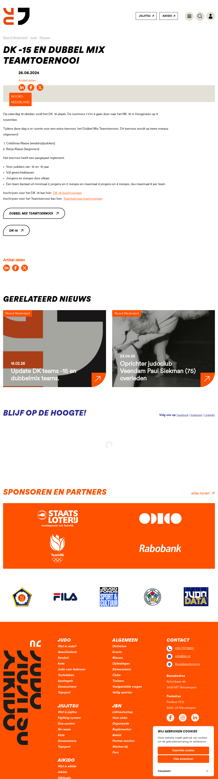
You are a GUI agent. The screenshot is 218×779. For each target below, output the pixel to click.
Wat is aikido (67, 766)
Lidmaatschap (122, 712)
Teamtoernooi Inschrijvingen (83, 198)
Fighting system (69, 717)
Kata (61, 663)
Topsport (64, 692)
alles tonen (200, 493)
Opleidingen (121, 663)
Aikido (167, 16)
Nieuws (45, 37)
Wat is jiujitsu (67, 712)
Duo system (66, 723)
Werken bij (120, 746)
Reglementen (121, 729)
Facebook (182, 415)
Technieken (66, 675)
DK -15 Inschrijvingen (67, 193)
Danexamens (67, 686)
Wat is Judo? (67, 646)
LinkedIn (210, 415)
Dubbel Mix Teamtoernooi (31, 213)
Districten (119, 646)
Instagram (196, 415)
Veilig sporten (122, 692)
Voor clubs (119, 717)
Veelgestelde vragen (127, 686)
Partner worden (123, 740)
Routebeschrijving (187, 664)
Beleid (116, 735)
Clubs (116, 675)
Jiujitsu (145, 16)
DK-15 (13, 230)
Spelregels (65, 680)
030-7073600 (184, 648)
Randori (63, 657)
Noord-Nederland (15, 37)
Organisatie (120, 723)
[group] (54, 348)
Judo (33, 37)
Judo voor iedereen (71, 669)
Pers (115, 752)
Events (117, 652)
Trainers (118, 680)
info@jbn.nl (182, 656)
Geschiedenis (67, 652)
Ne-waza (64, 729)
